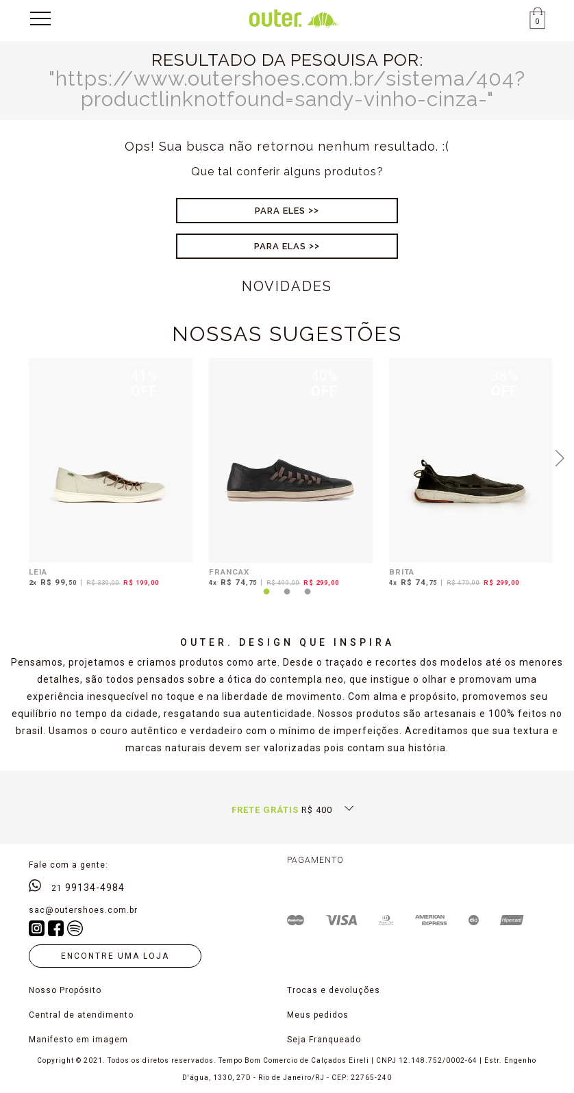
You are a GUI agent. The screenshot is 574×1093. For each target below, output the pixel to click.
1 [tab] (266, 600)
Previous (14, 457)
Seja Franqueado (324, 1039)
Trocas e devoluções (333, 990)
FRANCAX (229, 572)
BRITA (401, 572)
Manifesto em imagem (78, 1039)
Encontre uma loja (115, 956)
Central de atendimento (81, 1015)
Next (560, 457)
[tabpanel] (107, 474)
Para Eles (280, 210)
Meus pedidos (318, 1015)
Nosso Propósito (65, 990)
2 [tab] (287, 600)
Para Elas (280, 246)
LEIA (38, 572)
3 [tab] (307, 600)
